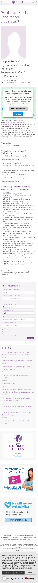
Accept (18, 114)
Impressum (32, 537)
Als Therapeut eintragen (11, 535)
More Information (18, 108)
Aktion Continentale (24, 539)
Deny (8, 573)
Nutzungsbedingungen (7, 537)
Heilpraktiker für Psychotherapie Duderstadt (17, 361)
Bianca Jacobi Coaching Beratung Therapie (16, 406)
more (30, 573)
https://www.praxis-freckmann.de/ (19, 82)
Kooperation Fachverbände (10, 539)
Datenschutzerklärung (21, 537)
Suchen (30, 338)
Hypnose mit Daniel (8, 384)
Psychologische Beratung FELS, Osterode (16, 421)
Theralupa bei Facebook (26, 535)
